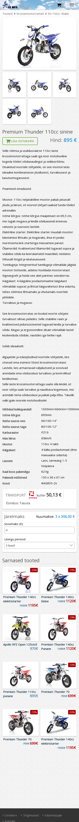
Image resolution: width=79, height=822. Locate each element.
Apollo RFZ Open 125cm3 (20, 644)
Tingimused (30, 815)
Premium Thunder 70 (55, 692)
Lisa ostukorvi (20, 141)
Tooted (7, 14)
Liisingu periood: (15, 539)
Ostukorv (9, 815)
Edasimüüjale (52, 815)
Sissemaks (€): (13, 524)
